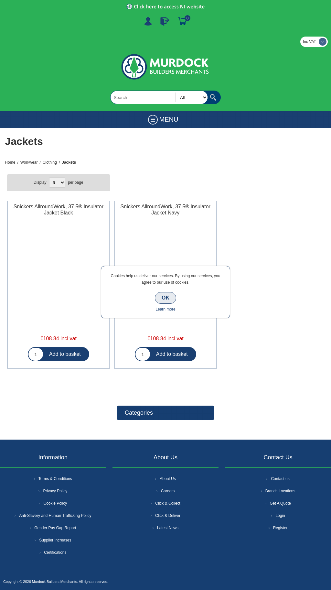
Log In (165, 21)
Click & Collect (167, 503)
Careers (168, 491)
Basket (182, 21)
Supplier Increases (55, 540)
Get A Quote (280, 503)
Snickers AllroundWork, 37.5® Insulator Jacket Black (58, 209)
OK (165, 297)
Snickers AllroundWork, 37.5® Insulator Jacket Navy (165, 209)
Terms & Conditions (55, 478)
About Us (168, 478)
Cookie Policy (55, 503)
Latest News (167, 528)
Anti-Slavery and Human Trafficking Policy (55, 515)
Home (10, 162)
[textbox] (159, 97)
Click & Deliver (167, 515)
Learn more (165, 309)
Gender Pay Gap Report (55, 528)
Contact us (280, 478)
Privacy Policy (55, 491)
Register (148, 21)
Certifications (55, 552)
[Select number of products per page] (57, 182)
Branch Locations (280, 491)
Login (280, 515)
